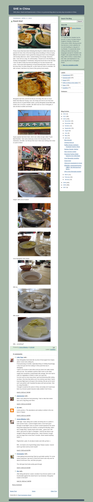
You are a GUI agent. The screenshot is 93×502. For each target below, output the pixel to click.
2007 (64, 187)
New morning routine (70, 151)
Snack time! (67, 160)
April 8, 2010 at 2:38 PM (23, 415)
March (67, 174)
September (68, 128)
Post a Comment (17, 485)
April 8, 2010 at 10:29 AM (24, 404)
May (66, 135)
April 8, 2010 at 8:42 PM (23, 450)
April (66, 138)
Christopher (20, 454)
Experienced (66, 75)
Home (33, 491)
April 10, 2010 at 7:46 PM (24, 481)
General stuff (66, 77)
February (67, 177)
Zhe (18, 471)
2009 (64, 182)
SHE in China (21, 8)
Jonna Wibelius (21, 419)
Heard (64, 80)
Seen (64, 85)
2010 (64, 119)
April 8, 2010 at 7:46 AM (23, 392)
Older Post (54, 491)
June (66, 133)
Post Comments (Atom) (24, 495)
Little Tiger (20, 357)
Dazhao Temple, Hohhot (71, 149)
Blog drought (68, 140)
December (68, 121)
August (67, 130)
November (68, 123)
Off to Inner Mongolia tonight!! (72, 171)
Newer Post (13, 491)
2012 (64, 114)
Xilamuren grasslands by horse (73, 163)
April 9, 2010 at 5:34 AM (23, 467)
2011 (64, 116)
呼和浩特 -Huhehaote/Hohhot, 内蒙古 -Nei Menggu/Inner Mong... (73, 167)
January (67, 179)
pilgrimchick (20, 396)
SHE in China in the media (70, 82)
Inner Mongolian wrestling (71, 158)
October (67, 126)
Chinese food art (69, 142)
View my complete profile (70, 65)
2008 (64, 185)
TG (18, 407)
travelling (52, 349)
